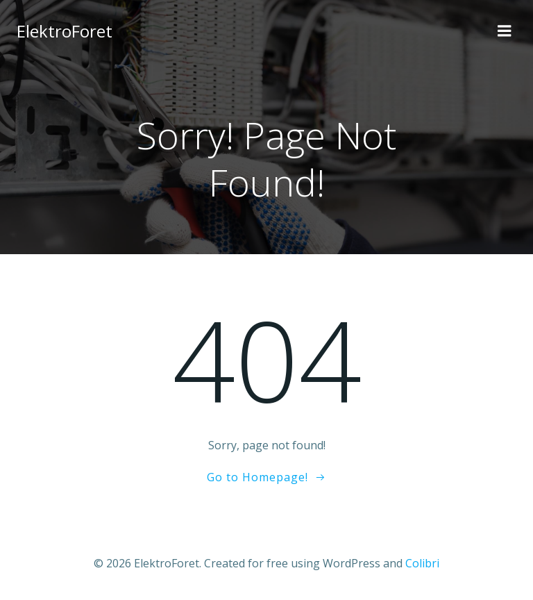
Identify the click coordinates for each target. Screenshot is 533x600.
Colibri (422, 563)
